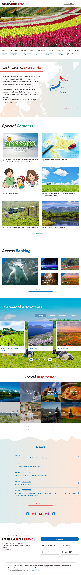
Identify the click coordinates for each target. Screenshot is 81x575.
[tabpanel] (40, 27)
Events (31, 50)
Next (76, 43)
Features (4, 50)
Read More (66, 109)
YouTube (40, 513)
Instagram (34, 513)
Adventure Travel (4, 53)
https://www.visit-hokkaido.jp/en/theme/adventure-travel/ (50, 404)
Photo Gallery (50, 545)
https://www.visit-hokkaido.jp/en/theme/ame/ (29, 403)
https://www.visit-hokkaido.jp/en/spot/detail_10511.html (49, 260)
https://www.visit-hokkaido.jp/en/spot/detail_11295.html (69, 260)
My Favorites (69, 3)
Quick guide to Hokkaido (14, 53)
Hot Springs (24, 50)
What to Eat (60, 50)
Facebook (27, 513)
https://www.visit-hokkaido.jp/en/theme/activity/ (50, 383)
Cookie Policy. (35, 570)
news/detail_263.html (8, 479)
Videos (67, 545)
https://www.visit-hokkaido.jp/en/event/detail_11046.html (49, 275)
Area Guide (51, 50)
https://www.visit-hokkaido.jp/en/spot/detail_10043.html (19, 258)
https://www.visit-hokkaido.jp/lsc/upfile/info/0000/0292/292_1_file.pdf (23, 453)
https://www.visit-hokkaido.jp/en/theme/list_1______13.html (71, 404)
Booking (69, 50)
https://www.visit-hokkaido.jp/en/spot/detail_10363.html (69, 275)
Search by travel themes (27, 53)
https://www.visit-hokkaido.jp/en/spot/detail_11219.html (40, 322)
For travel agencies (68, 551)
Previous (76, 11)
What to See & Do (14, 50)
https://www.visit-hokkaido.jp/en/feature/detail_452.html (20, 462)
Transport (76, 50)
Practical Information (60, 53)
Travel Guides (50, 552)
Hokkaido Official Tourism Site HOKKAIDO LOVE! (14, 3)
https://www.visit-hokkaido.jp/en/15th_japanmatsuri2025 (20, 470)
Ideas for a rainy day (39, 53)
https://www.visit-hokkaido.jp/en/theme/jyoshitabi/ (9, 404)
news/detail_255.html (8, 488)
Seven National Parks (49, 53)
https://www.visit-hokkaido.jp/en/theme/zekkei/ (9, 383)
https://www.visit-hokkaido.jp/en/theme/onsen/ (29, 383)
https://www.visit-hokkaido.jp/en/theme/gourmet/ (71, 384)
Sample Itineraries (41, 50)
